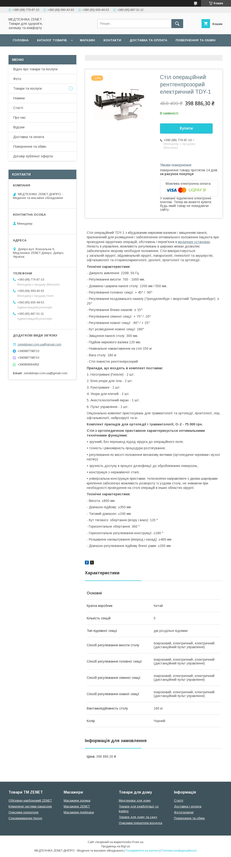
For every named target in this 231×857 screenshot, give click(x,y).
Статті (18, 108)
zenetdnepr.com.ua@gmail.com (39, 344)
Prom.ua (137, 842)
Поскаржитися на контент (142, 850)
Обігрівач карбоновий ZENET (30, 800)
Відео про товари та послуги (35, 69)
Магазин (87, 40)
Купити (186, 128)
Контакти (112, 40)
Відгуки (19, 127)
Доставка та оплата (148, 40)
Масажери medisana (79, 812)
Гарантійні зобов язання (93, 52)
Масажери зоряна (77, 800)
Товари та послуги (27, 88)
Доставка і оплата (187, 806)
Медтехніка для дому (135, 800)
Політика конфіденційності (179, 850)
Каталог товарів (52, 40)
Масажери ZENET (77, 806)
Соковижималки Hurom (25, 818)
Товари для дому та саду (138, 817)
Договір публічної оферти (37, 52)
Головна (21, 40)
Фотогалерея (184, 812)
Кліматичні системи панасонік (30, 806)
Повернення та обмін (195, 40)
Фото (17, 79)
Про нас (19, 117)
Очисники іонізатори (23, 812)
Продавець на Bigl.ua (115, 846)
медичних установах (194, 242)
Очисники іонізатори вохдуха (140, 823)
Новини (19, 98)
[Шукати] (177, 23)
